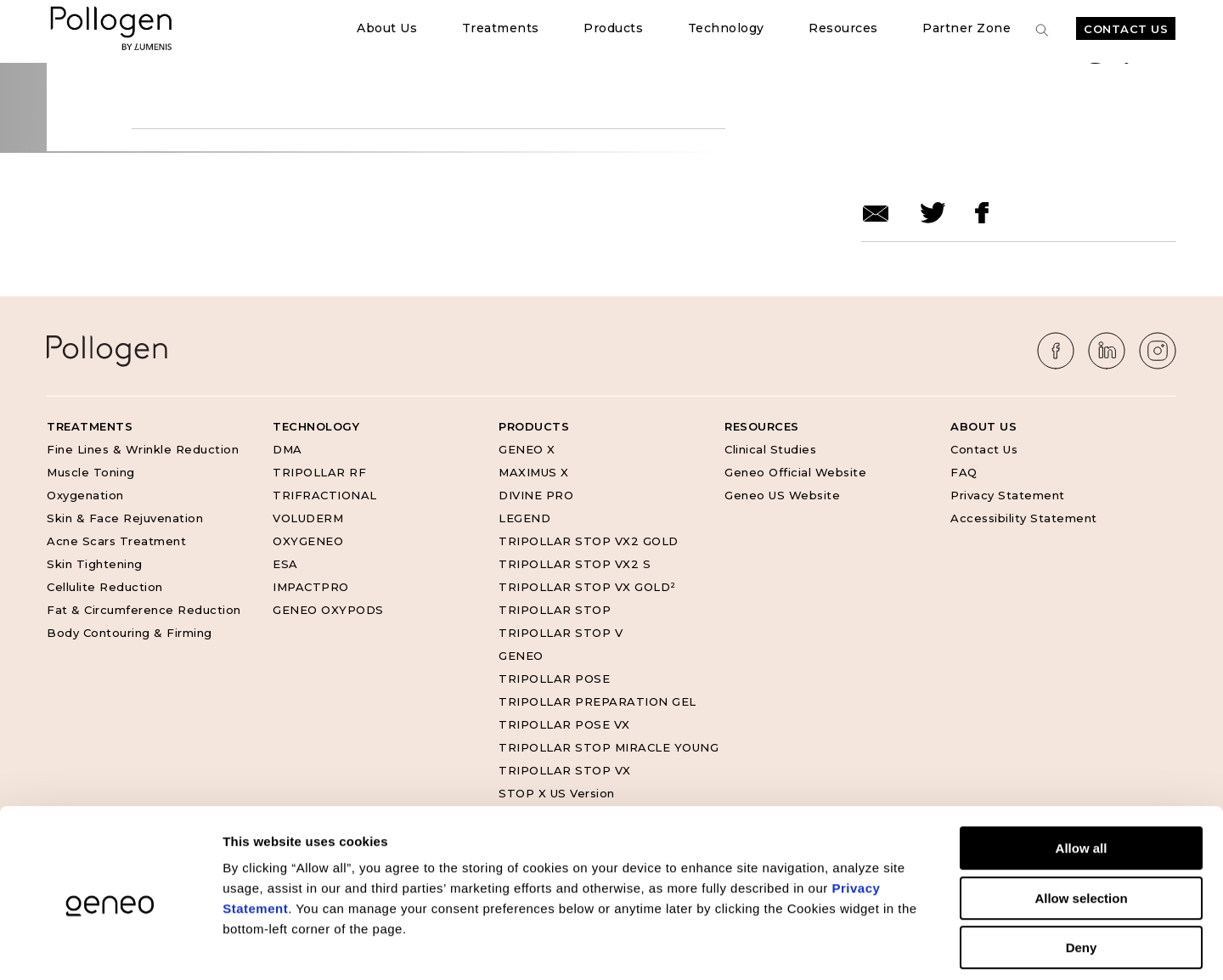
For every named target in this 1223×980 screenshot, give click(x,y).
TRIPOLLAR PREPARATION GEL (597, 701)
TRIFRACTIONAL (325, 495)
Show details (891, 946)
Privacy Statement (1007, 495)
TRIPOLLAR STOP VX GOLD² (587, 587)
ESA (285, 564)
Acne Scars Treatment (116, 541)
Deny (1081, 872)
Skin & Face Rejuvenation (125, 518)
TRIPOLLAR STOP (555, 610)
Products (613, 28)
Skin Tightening (95, 564)
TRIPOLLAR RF (319, 472)
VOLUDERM (308, 518)
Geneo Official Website (795, 472)
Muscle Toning (91, 472)
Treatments (500, 28)
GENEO (521, 655)
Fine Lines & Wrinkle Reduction (143, 449)
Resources (843, 28)
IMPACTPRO (311, 587)
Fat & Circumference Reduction (144, 610)
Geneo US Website (782, 495)
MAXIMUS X (534, 472)
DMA (287, 449)
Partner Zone (966, 28)
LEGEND (524, 518)
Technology (726, 28)
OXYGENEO (308, 541)
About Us (387, 28)
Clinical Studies (770, 449)
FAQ (964, 472)
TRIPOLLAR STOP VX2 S (575, 564)
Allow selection (1080, 822)
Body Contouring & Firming (129, 632)
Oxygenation (85, 495)
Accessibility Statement (1023, 518)
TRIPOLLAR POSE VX (564, 724)
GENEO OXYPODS (328, 610)
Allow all (1081, 772)
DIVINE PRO (536, 495)
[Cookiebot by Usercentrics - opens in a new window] (110, 947)
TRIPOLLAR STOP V (561, 632)
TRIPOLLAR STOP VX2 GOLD (589, 541)
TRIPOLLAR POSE (554, 678)
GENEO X (527, 449)
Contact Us (1126, 29)
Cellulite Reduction (105, 587)
